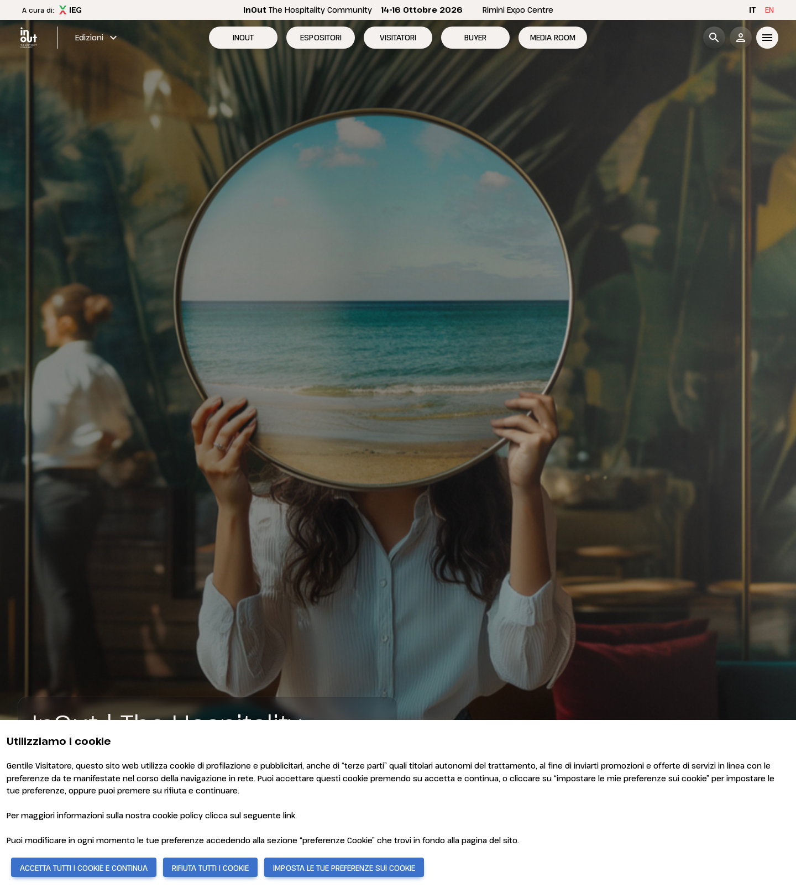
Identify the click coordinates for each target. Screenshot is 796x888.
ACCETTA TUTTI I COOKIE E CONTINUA (84, 868)
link (289, 815)
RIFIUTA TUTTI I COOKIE (210, 868)
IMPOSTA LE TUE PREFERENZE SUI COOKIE (344, 868)
